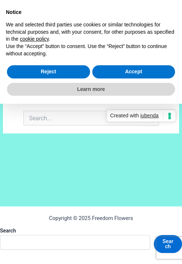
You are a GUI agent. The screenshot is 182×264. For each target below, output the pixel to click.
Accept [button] (133, 71)
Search (8, 231)
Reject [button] (48, 71)
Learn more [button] (91, 89)
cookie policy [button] (34, 39)
